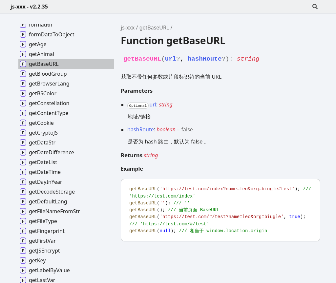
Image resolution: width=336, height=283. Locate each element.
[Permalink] (265, 59)
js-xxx (128, 27)
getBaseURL (154, 27)
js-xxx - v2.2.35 (29, 6)
